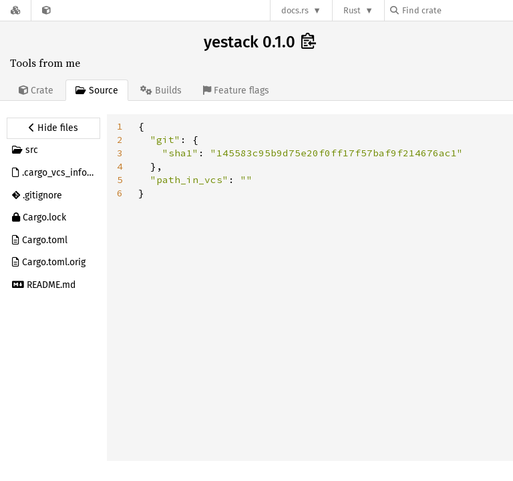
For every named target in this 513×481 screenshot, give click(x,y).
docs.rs (295, 10)
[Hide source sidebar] (53, 128)
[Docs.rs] (15, 10)
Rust (352, 10)
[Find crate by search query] (457, 10)
